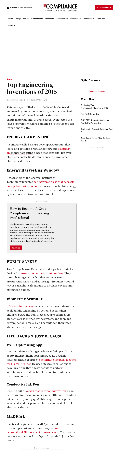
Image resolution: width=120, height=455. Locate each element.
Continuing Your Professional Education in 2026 (94, 107)
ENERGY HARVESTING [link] (28, 137)
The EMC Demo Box (90, 114)
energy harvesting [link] (21, 153)
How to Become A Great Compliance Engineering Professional (29, 213)
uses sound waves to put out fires (42, 273)
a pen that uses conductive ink (46, 391)
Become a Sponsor (97, 91)
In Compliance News (38, 100)
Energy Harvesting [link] (24, 170)
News (9, 79)
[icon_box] (19, 7)
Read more (16, 248)
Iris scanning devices (20, 306)
